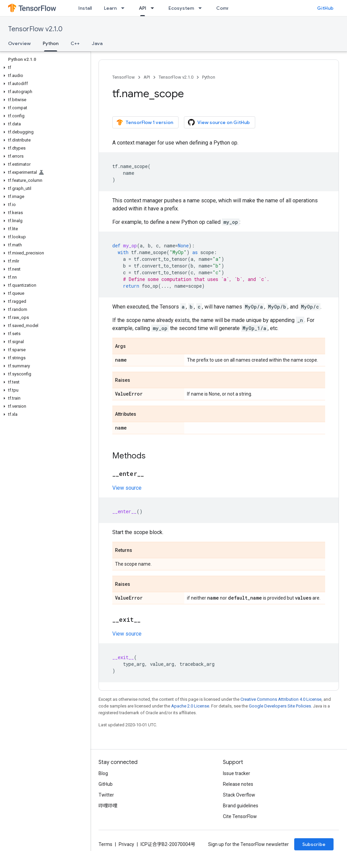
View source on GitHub (219, 122)
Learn (110, 8)
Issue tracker (236, 773)
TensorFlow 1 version (144, 122)
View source (127, 488)
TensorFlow (123, 77)
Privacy (126, 844)
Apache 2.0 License (190, 705)
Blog (103, 773)
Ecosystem (181, 8)
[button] (44, 68)
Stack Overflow (239, 795)
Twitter (106, 795)
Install (85, 8)
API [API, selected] (142, 8)
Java (97, 43)
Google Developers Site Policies (280, 705)
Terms (105, 844)
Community (229, 8)
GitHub (325, 8)
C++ (75, 43)
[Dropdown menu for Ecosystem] (202, 8)
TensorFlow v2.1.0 (35, 29)
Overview (19, 43)
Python (208, 77)
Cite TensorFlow (240, 816)
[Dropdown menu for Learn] (125, 8)
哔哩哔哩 (108, 805)
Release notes (238, 784)
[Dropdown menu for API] (154, 8)
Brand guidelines (240, 805)
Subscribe (313, 844)
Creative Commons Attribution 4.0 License (280, 699)
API (147, 77)
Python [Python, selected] (51, 43)
